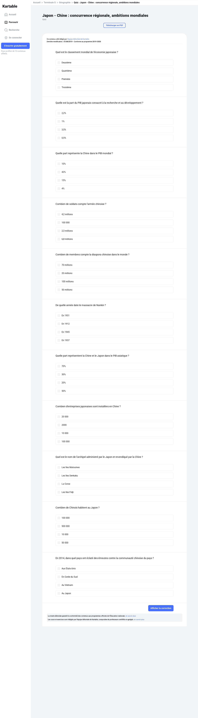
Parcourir (11, 22)
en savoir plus (131, 616)
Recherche (11, 30)
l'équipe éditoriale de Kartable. (78, 39)
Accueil (10, 14)
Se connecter (13, 37)
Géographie (65, 2)
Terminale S (50, 2)
